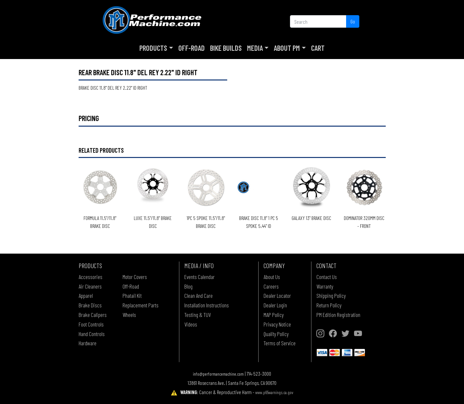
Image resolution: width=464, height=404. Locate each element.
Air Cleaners (90, 286)
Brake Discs (90, 305)
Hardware (87, 343)
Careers (271, 286)
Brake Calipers (93, 314)
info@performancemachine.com (218, 374)
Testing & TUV (197, 314)
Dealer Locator (277, 295)
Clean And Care (198, 295)
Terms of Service (280, 343)
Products (153, 48)
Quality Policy (276, 333)
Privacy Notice (277, 324)
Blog (188, 286)
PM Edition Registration (338, 314)
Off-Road (191, 48)
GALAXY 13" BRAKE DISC (311, 218)
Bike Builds (226, 48)
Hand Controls (92, 333)
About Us (272, 276)
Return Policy (328, 305)
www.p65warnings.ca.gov (274, 392)
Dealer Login (275, 305)
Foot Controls (91, 324)
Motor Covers (135, 276)
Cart (318, 48)
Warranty (324, 286)
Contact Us (326, 276)
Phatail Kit (132, 295)
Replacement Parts (141, 305)
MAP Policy (274, 314)
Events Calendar (199, 276)
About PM (287, 48)
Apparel (86, 295)
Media (255, 48)
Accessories (90, 276)
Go (352, 21)
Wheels (129, 314)
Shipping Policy (331, 295)
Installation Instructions (206, 305)
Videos (190, 324)
